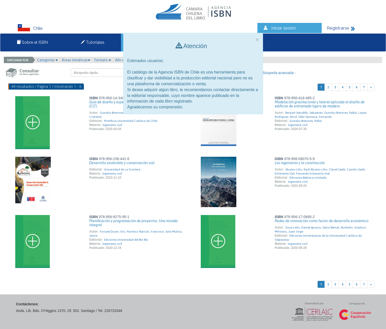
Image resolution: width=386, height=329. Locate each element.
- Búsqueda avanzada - (278, 73)
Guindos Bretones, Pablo (305, 121)
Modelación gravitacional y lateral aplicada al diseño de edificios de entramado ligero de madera (320, 104)
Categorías (47, 60)
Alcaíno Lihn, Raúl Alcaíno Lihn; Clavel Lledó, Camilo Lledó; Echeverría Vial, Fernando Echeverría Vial (320, 171)
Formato (102, 60)
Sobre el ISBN (32, 42)
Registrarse (338, 28)
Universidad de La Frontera (122, 169)
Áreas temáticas (76, 60)
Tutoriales (92, 42)
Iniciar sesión (283, 28)
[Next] (371, 87)
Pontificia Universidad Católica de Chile (130, 121)
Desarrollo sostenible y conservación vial (122, 163)
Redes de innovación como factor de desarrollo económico (321, 221)
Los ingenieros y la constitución (300, 163)
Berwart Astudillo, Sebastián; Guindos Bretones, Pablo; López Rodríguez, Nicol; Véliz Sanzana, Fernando (320, 115)
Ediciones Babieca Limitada (308, 177)
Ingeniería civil (112, 125)
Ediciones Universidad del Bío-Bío (126, 239)
